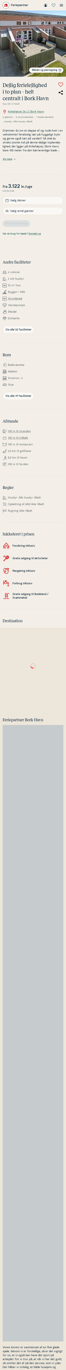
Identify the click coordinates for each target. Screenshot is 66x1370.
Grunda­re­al (15, 298)
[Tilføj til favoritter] (60, 84)
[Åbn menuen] (61, 5)
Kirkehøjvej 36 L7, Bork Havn (23, 112)
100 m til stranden (19, 431)
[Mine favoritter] (53, 5)
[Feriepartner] (15, 5)
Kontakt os (34, 234)
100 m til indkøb (18, 438)
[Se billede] (33, 44)
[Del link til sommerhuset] (60, 92)
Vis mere (9, 159)
